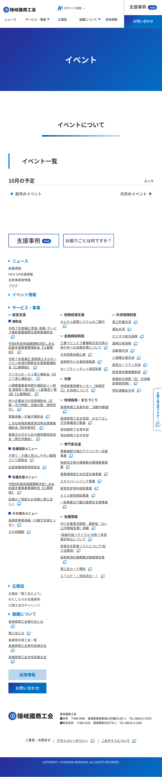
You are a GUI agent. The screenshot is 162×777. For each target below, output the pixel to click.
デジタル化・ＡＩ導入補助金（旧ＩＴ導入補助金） (32, 376)
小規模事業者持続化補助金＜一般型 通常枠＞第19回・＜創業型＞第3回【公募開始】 (32, 389)
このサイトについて (115, 741)
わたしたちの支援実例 (24, 599)
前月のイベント (28, 194)
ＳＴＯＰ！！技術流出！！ (79, 576)
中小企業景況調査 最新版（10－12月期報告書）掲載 (84, 525)
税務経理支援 (74, 314)
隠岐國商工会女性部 (74, 435)
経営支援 (19, 314)
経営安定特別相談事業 (76, 488)
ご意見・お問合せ (38, 740)
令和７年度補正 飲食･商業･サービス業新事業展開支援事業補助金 (32, 330)
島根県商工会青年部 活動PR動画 (84, 407)
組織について (24, 614)
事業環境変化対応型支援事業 (80, 474)
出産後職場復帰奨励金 (24, 467)
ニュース (10, 19)
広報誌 (62, 19)
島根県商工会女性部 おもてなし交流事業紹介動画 (84, 420)
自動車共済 (120, 350)
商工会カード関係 (73, 568)
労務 (67, 378)
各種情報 (71, 516)
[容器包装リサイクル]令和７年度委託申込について (83, 537)
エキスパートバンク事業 (77, 481)
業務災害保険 (121, 343)
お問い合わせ (143, 21)
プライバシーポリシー (72, 741)
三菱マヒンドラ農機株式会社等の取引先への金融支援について (84, 345)
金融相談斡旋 (74, 336)
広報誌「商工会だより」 (25, 593)
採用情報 (111, 19)
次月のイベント (133, 194)
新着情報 (14, 268)
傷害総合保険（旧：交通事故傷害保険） (131, 381)
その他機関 (16, 531)
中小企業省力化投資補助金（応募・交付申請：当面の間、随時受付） (32, 405)
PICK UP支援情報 (20, 274)
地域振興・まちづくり (81, 400)
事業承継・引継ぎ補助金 (25, 416)
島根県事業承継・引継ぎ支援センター (32, 522)
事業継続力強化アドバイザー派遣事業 (84, 453)
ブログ (13, 285)
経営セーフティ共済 (126, 364)
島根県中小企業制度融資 (77, 361)
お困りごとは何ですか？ (88, 240)
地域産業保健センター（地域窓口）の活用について (82, 387)
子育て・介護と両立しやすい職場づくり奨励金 (32, 457)
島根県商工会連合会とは (25, 621)
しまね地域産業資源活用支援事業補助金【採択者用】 (32, 425)
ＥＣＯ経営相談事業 (74, 495)
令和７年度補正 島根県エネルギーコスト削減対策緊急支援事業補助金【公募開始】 (32, 363)
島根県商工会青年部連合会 (27, 646)
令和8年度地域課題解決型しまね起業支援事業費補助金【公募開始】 (31, 347)
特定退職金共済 (123, 390)
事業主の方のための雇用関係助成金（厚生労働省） (32, 436)
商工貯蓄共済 (121, 322)
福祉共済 (118, 329)
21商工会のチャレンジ (24, 605)
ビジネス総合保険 (125, 336)
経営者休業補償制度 (126, 372)
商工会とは (16, 633)
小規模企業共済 (123, 357)
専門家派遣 (72, 444)
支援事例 (143, 7)
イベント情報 (24, 295)
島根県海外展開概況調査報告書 (82, 557)
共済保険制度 (126, 314)
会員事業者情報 (19, 280)
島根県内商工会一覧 (22, 640)
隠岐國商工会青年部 (74, 429)
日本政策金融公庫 (73, 354)
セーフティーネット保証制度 (80, 368)
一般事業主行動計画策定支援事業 (84, 502)
